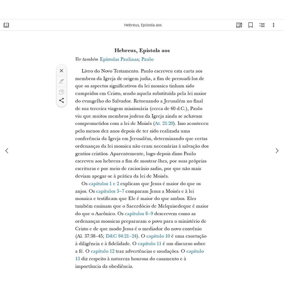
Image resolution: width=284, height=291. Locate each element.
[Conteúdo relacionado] (262, 25)
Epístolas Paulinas (119, 59)
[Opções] (273, 25)
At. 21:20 (164, 123)
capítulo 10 (158, 236)
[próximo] (276, 151)
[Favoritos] (250, 25)
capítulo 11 (149, 243)
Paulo (147, 59)
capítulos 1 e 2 (104, 183)
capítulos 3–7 (110, 191)
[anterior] (7, 151)
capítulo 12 (102, 251)
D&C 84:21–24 (121, 236)
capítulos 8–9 (139, 213)
